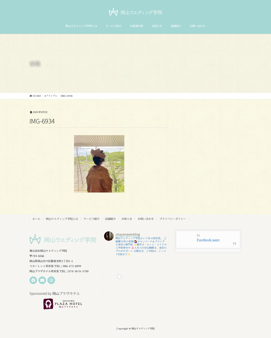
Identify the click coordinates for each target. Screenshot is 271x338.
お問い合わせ (146, 219)
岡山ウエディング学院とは (62, 219)
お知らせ (126, 219)
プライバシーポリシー (172, 219)
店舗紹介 (110, 219)
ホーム (36, 219)
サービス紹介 (92, 219)
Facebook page (208, 239)
